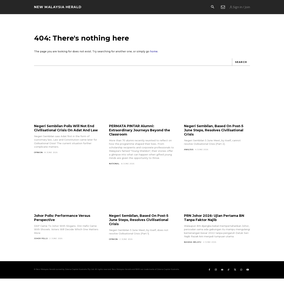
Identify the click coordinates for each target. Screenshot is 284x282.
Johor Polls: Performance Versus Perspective (65, 220)
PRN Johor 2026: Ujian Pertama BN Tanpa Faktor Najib (214, 220)
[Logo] (58, 7)
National (114, 166)
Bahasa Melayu (193, 245)
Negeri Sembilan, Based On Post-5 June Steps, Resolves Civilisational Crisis (216, 132)
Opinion (38, 159)
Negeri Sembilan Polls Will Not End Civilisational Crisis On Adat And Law (64, 132)
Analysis (189, 152)
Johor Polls (41, 241)
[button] (212, 7)
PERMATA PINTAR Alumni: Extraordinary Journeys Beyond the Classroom (139, 132)
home (154, 54)
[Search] (240, 64)
